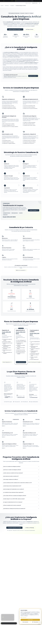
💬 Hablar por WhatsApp (29, 527)
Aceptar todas (30, 619)
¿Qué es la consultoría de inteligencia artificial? (21, 466)
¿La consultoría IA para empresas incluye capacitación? (21, 492)
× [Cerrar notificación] (13, 614)
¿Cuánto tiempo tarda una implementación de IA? (21, 485)
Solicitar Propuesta (34, 210)
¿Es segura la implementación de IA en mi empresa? (21, 502)
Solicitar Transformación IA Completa (35, 362)
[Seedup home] (4, 3)
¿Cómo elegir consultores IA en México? (21, 479)
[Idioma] (39, 1)
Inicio (2, 5)
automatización (22, 61)
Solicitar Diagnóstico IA (7, 362)
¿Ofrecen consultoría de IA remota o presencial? (21, 505)
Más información (23, 617)
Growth (30, 66)
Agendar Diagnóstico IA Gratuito (15, 29)
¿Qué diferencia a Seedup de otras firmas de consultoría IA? (21, 508)
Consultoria (12, 5)
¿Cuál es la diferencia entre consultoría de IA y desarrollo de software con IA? (21, 482)
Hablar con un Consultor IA (21, 270)
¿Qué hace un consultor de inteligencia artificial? (21, 469)
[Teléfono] (35, 1)
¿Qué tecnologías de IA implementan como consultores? (21, 489)
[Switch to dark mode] (37, 1)
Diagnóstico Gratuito (33, 75)
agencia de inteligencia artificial (31, 62)
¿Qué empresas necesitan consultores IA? (21, 476)
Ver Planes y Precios (29, 29)
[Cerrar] (40, 609)
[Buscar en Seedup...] (24, 1)
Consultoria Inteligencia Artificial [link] (21, 5)
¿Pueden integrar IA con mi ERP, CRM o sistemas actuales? (21, 498)
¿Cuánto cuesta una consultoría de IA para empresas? (21, 472)
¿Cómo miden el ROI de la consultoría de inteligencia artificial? (21, 495)
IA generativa (9, 61)
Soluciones (7, 5)
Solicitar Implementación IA (21, 362)
